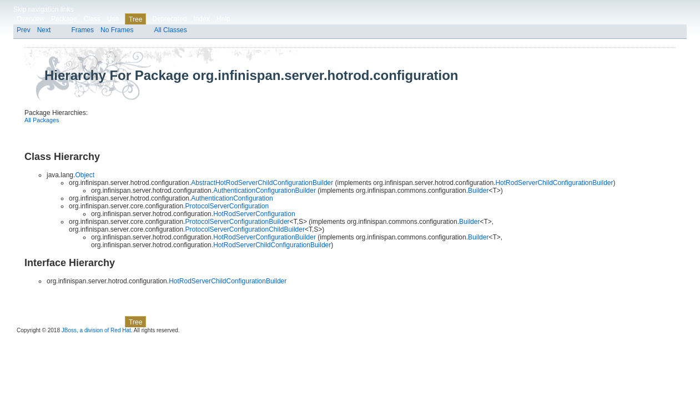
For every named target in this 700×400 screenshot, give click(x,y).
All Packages (41, 120)
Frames (82, 30)
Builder (478, 190)
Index (201, 19)
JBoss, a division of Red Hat (96, 330)
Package (64, 19)
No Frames (116, 30)
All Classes (170, 30)
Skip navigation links (43, 9)
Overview (30, 19)
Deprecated (169, 19)
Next (44, 30)
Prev (24, 30)
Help (223, 19)
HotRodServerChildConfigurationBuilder (554, 183)
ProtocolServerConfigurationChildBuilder (244, 229)
